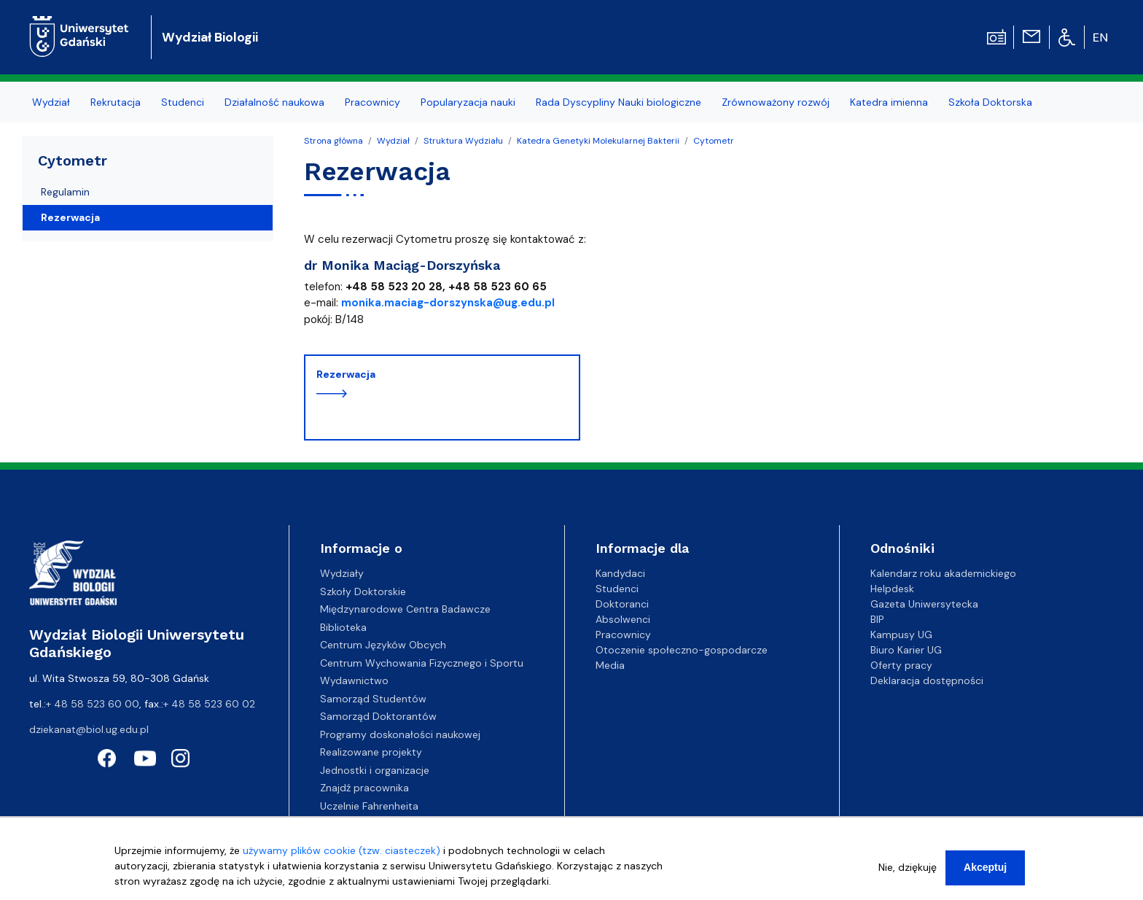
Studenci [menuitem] (182, 102)
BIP (877, 619)
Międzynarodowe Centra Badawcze (405, 609)
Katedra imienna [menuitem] (889, 102)
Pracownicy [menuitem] (372, 102)
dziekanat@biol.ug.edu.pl (89, 729)
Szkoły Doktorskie (363, 591)
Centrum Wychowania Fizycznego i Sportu (421, 663)
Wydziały (342, 573)
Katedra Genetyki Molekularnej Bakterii (598, 141)
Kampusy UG (901, 634)
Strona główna (333, 141)
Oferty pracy (901, 665)
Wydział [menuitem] (51, 102)
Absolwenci (623, 619)
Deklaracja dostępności (926, 680)
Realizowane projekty (371, 752)
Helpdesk (892, 588)
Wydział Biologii (210, 37)
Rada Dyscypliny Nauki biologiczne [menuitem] (618, 102)
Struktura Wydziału (463, 141)
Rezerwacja (345, 374)
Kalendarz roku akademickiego (943, 573)
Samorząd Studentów (373, 698)
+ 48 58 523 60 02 (209, 703)
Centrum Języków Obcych (383, 644)
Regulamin (65, 191)
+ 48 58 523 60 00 (92, 703)
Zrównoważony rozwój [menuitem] (776, 102)
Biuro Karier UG (906, 649)
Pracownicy (623, 634)
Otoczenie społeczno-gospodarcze (682, 649)
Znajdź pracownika (364, 787)
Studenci (617, 588)
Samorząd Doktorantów (378, 716)
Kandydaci (620, 573)
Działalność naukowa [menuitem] (274, 102)
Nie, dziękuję (907, 867)
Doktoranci (622, 603)
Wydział (393, 141)
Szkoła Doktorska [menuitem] (990, 102)
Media (610, 665)
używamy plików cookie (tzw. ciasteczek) (341, 850)
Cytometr (713, 141)
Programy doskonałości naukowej (400, 734)
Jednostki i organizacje (374, 770)
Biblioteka (343, 627)
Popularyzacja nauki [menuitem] (468, 102)
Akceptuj (985, 867)
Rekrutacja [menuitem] (115, 102)
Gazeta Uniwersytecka (924, 603)
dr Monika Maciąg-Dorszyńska (402, 265)
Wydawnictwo (354, 680)
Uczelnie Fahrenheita (369, 805)
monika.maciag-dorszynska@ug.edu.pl (448, 302)
